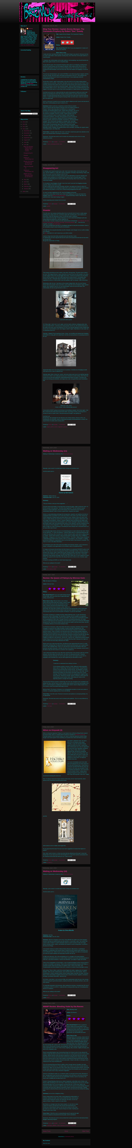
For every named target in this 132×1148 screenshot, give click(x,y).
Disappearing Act (50, 168)
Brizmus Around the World (59, 195)
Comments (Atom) (69, 1136)
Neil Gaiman (50, 569)
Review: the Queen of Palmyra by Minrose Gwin (64, 578)
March (26, 184)
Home (66, 1131)
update (48, 206)
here (46, 233)
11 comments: (62, 1123)
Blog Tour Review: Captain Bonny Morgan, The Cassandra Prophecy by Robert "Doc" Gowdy (63, 30)
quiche (52, 426)
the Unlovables (56, 224)
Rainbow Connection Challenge (68, 1125)
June (25, 144)
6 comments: (62, 203)
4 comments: (62, 995)
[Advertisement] (66, 153)
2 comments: (62, 141)
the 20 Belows (80, 220)
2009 (24, 191)
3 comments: (62, 703)
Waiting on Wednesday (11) (55, 451)
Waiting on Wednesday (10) (55, 871)
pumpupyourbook (55, 144)
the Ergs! (62, 222)
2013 (24, 122)
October (26, 135)
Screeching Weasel (69, 222)
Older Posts (85, 1131)
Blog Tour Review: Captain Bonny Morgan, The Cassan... (28, 148)
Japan (48, 426)
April (25, 181)
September (27, 137)
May (25, 179)
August (26, 140)
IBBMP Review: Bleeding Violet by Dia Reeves (63, 1006)
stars (61, 144)
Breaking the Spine (68, 454)
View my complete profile (27, 45)
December (27, 130)
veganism (60, 426)
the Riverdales (49, 222)
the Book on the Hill (80, 734)
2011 (24, 126)
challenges (49, 1125)
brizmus (30, 28)
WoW (54, 569)
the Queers (56, 222)
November (27, 133)
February (26, 186)
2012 (24, 124)
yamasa (65, 426)
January (26, 188)
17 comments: (62, 566)
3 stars (48, 144)
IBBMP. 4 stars (56, 1125)
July (25, 142)
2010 (24, 128)
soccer (55, 426)
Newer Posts (46, 1131)
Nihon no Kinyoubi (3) (52, 730)
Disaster (46, 210)
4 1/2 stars (49, 706)
